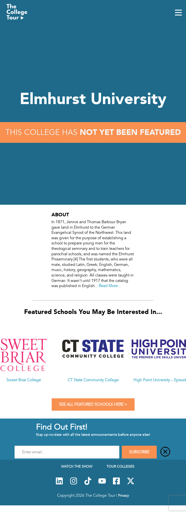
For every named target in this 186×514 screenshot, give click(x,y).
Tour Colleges (120, 466)
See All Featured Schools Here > (93, 404)
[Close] (165, 452)
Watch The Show (76, 466)
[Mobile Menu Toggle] (178, 13)
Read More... (110, 285)
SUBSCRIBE (139, 452)
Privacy (123, 495)
